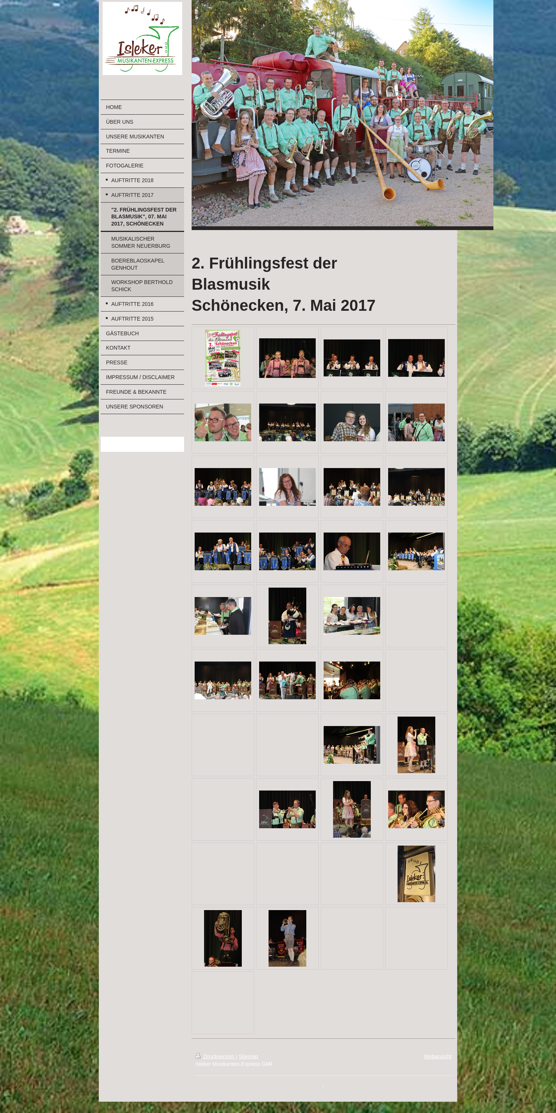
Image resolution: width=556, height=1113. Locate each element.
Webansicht (438, 1056)
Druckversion (215, 1056)
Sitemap (248, 1056)
